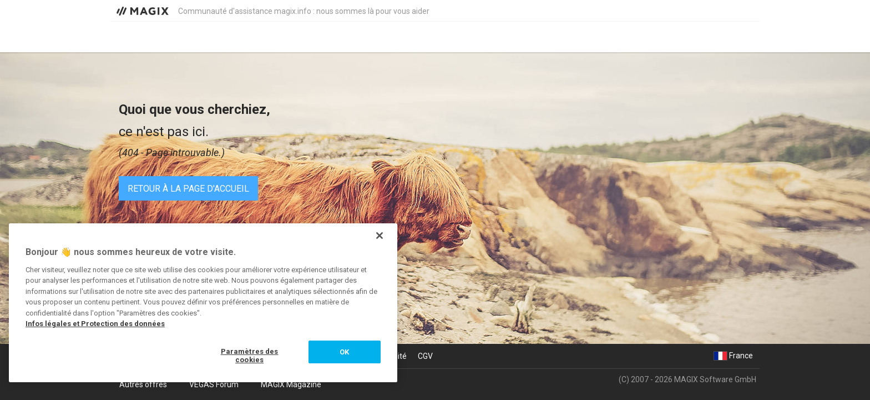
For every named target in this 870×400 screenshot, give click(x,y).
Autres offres (143, 384)
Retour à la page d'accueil (188, 188)
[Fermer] (379, 235)
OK (344, 352)
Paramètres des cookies (250, 355)
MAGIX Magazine (291, 384)
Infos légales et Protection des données (95, 323)
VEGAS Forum (214, 384)
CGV (425, 356)
